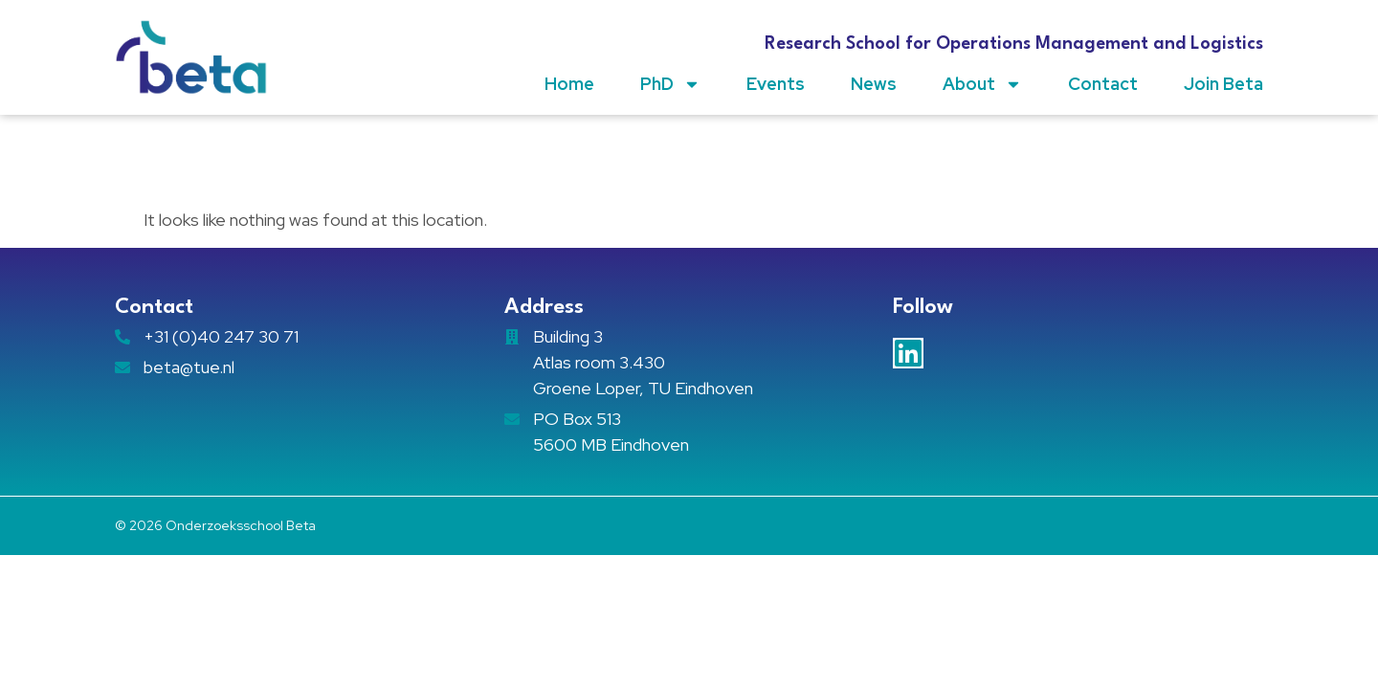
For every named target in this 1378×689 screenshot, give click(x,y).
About (982, 84)
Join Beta (1223, 84)
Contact (1103, 84)
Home (569, 84)
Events (775, 84)
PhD (670, 84)
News (874, 84)
